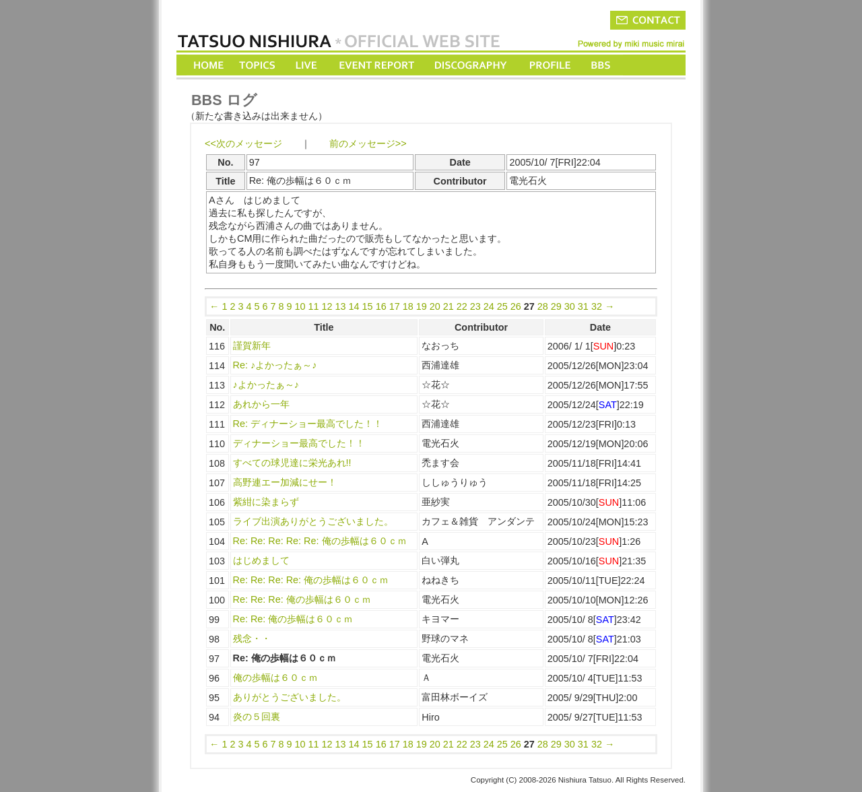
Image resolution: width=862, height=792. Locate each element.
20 (435, 306)
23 (475, 306)
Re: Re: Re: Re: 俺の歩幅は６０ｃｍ (311, 579)
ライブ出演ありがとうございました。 (313, 521)
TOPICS (258, 65)
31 (583, 306)
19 (421, 306)
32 (596, 306)
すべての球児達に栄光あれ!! (292, 462)
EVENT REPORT (376, 65)
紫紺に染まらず (266, 501)
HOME (209, 65)
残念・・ (252, 638)
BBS (602, 65)
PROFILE (549, 65)
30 (569, 306)
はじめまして (261, 560)
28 (542, 306)
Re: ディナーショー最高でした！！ (308, 423)
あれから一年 (261, 404)
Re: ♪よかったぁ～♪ (275, 365)
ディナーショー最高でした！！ (299, 443)
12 (327, 306)
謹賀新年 (252, 345)
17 (394, 306)
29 (556, 306)
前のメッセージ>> (368, 143)
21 (448, 306)
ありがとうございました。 (289, 697)
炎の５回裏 (256, 716)
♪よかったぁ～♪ (266, 384)
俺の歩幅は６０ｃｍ (275, 677)
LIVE (307, 65)
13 (340, 306)
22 (462, 306)
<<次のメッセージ (243, 143)
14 (354, 306)
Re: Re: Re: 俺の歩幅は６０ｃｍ (302, 599)
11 (313, 306)
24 (489, 306)
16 (381, 306)
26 (515, 306)
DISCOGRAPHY (470, 65)
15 (367, 306)
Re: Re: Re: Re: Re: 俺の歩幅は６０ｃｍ (320, 540)
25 (502, 306)
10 (300, 306)
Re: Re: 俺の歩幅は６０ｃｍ (293, 619)
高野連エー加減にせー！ (285, 482)
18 (408, 306)
